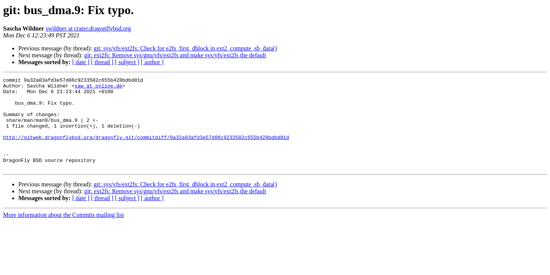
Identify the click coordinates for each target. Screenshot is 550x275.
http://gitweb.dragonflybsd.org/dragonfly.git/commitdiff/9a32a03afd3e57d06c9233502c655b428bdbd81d (146, 149)
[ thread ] (102, 62)
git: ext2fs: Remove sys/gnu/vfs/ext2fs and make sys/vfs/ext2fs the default (175, 55)
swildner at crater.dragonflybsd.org (88, 28)
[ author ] (152, 62)
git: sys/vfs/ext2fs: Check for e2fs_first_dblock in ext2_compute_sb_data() (185, 48)
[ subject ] (127, 62)
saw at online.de (98, 87)
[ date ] (80, 62)
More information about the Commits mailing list (63, 233)
